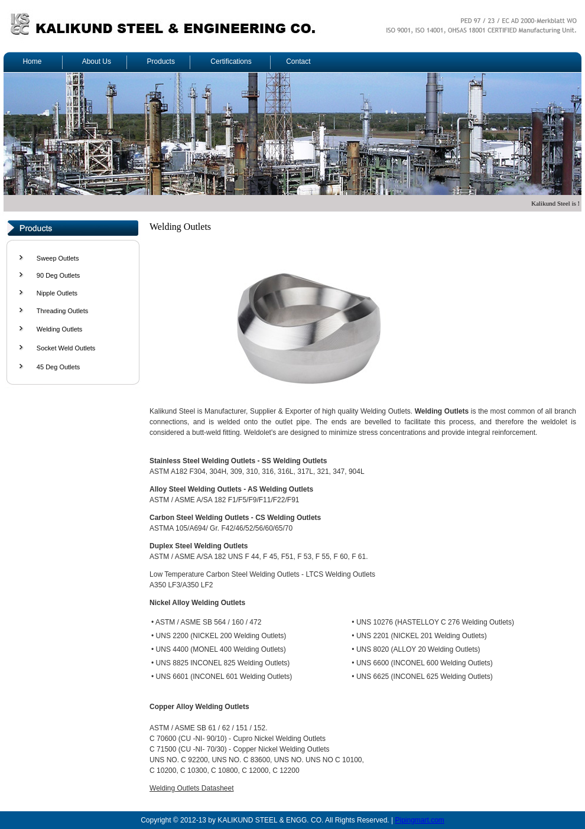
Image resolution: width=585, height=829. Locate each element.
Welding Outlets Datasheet (192, 788)
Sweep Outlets (58, 258)
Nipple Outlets (57, 293)
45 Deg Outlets (58, 366)
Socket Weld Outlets (66, 348)
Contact (298, 61)
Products (161, 61)
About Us (96, 61)
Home (31, 61)
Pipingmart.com (419, 820)
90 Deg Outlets (58, 275)
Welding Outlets (59, 329)
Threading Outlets (62, 310)
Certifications (230, 61)
